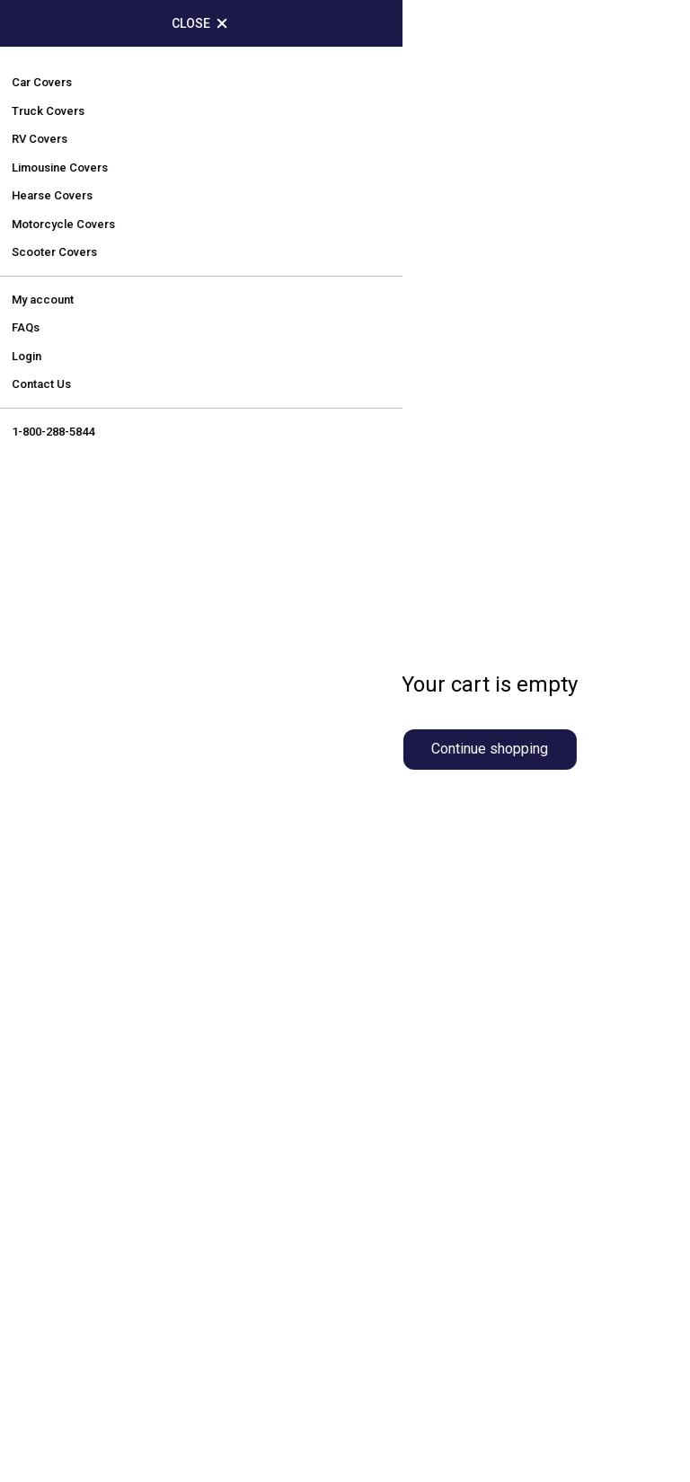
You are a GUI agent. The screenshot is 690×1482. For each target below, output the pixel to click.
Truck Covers (413, 852)
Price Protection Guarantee (462, 1151)
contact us (452, 351)
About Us (59, 1151)
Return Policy (74, 1231)
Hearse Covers (419, 933)
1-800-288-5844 (128, 817)
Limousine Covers (430, 893)
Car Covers (405, 812)
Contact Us (66, 1312)
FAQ (41, 1191)
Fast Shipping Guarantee (452, 1231)
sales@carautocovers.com (150, 851)
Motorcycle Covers (433, 1014)
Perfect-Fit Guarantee (442, 1191)
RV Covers (403, 974)
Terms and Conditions (105, 1272)
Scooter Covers (421, 1054)
